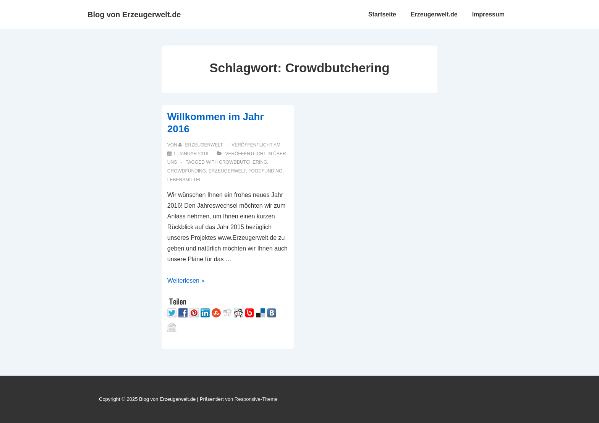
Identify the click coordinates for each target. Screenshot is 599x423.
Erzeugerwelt (227, 171)
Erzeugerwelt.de (434, 14)
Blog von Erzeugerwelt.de (134, 14)
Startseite (382, 14)
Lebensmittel (184, 179)
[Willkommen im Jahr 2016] (190, 153)
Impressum (488, 14)
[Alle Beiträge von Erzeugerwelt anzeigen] (201, 145)
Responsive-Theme (256, 399)
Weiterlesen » (186, 280)
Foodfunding (265, 171)
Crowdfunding (186, 171)
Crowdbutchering (243, 162)
